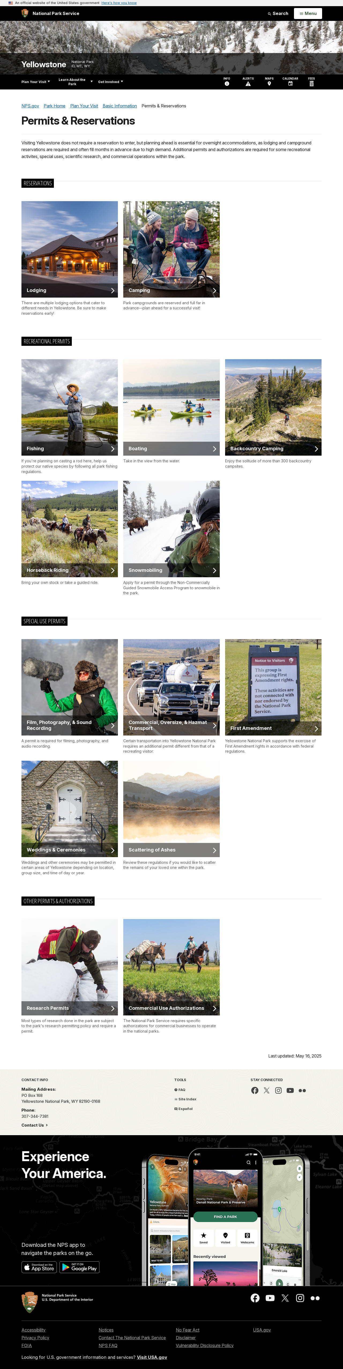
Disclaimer (186, 1337)
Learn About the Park (76, 82)
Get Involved (110, 82)
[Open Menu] (308, 13)
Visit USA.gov (152, 1357)
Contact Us (33, 1125)
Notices (106, 1330)
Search (277, 13)
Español (183, 1109)
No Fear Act (187, 1330)
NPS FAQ (108, 1345)
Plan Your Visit (35, 82)
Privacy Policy (35, 1337)
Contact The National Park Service (132, 1337)
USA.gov (262, 1330)
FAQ (179, 1089)
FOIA (26, 1345)
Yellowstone (43, 64)
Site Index (185, 1099)
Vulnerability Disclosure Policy (205, 1345)
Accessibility (33, 1330)
